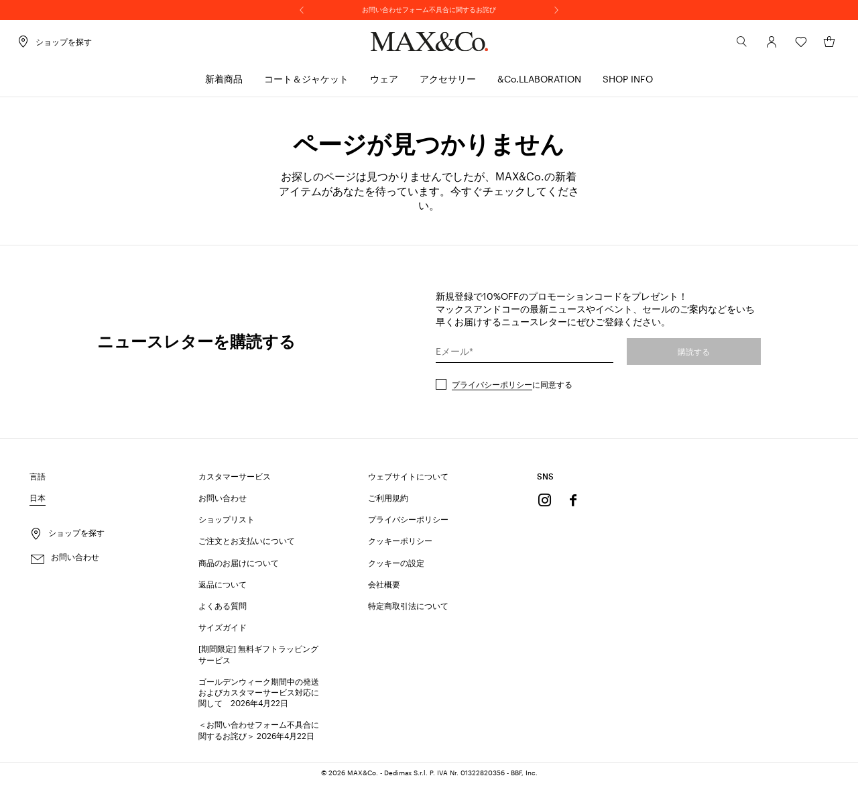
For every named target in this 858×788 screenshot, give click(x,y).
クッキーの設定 (396, 566)
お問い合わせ (222, 502)
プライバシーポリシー (492, 388)
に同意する (512, 388)
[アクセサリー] (448, 84)
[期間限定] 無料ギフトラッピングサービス (258, 659)
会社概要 (384, 588)
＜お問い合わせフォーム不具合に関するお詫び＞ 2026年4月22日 (258, 734)
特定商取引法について (408, 609)
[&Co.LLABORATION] (539, 84)
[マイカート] (816, 46)
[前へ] (301, 10)
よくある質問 (222, 609)
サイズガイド (222, 631)
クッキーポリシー (400, 545)
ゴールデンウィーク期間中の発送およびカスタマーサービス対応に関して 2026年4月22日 (258, 696)
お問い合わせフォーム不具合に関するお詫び (429, 9)
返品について (222, 588)
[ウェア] (384, 84)
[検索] (729, 46)
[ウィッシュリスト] (788, 46)
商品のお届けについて (238, 566)
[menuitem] (224, 84)
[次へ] (556, 10)
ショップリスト (226, 523)
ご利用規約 (388, 502)
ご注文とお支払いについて (246, 545)
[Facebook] (573, 505)
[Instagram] (545, 505)
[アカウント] (758, 46)
